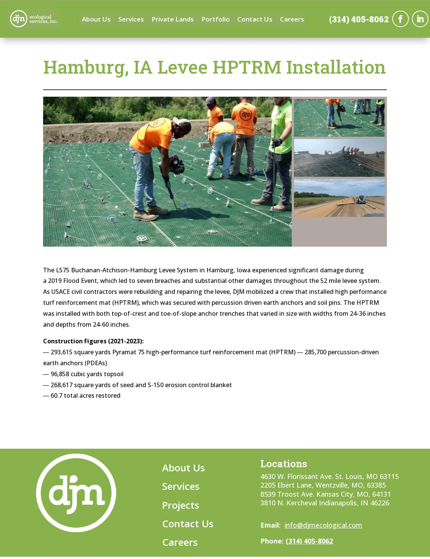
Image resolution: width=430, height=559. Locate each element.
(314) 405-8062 (359, 20)
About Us (96, 20)
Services (131, 20)
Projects (180, 505)
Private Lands (173, 20)
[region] (215, 172)
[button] (339, 118)
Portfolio (215, 20)
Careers (292, 20)
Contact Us (254, 20)
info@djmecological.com (323, 525)
